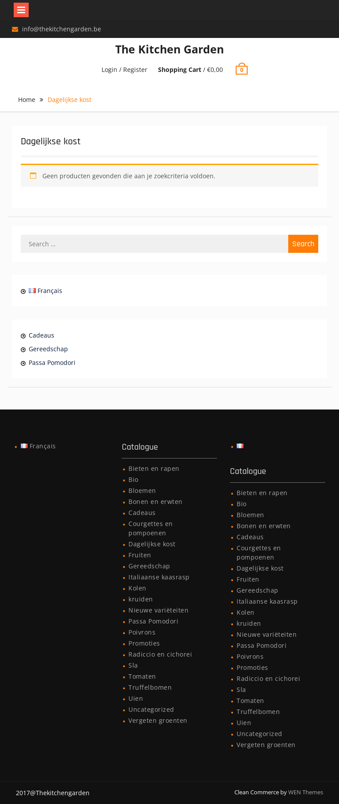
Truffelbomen (150, 687)
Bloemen (142, 490)
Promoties (144, 643)
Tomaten (142, 676)
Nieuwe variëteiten (158, 610)
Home (26, 99)
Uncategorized (151, 709)
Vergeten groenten (158, 720)
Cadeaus (41, 335)
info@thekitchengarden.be (61, 29)
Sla (133, 665)
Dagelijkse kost (152, 544)
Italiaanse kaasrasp (159, 577)
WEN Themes (305, 792)
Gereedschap (48, 349)
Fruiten (139, 555)
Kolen (137, 588)
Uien (135, 698)
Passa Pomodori (52, 362)
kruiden (140, 599)
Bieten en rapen (154, 468)
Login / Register (124, 69)
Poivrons (141, 632)
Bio (133, 479)
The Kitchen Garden (169, 48)
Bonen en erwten (155, 501)
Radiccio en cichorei (160, 654)
